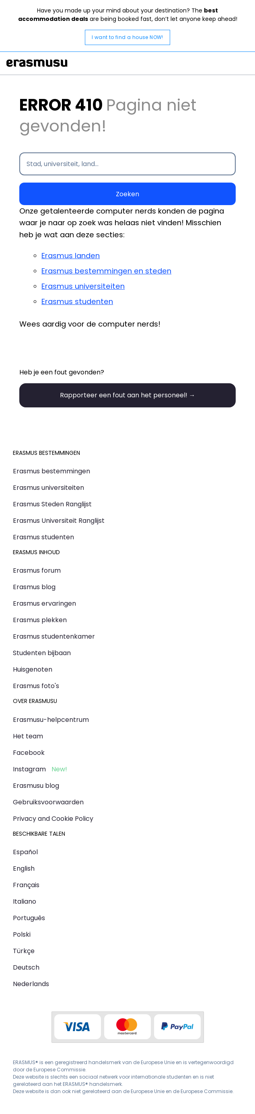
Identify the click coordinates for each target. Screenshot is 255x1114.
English (24, 868)
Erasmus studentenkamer (54, 636)
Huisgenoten (32, 669)
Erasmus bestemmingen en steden (106, 271)
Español (25, 852)
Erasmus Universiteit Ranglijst (59, 520)
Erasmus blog (34, 587)
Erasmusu (37, 63)
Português (29, 918)
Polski (22, 934)
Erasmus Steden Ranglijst (52, 504)
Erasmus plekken (40, 620)
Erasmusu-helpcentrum (51, 719)
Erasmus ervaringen (44, 603)
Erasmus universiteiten (83, 286)
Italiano (24, 901)
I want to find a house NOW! (127, 37)
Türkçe (24, 951)
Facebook (29, 752)
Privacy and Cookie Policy (53, 818)
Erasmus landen (70, 256)
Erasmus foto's (36, 686)
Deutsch (26, 967)
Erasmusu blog (36, 785)
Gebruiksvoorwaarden (48, 802)
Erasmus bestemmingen (51, 471)
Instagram (29, 769)
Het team (28, 736)
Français (26, 885)
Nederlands (31, 984)
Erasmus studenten (77, 301)
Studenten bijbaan (42, 653)
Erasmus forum (37, 570)
